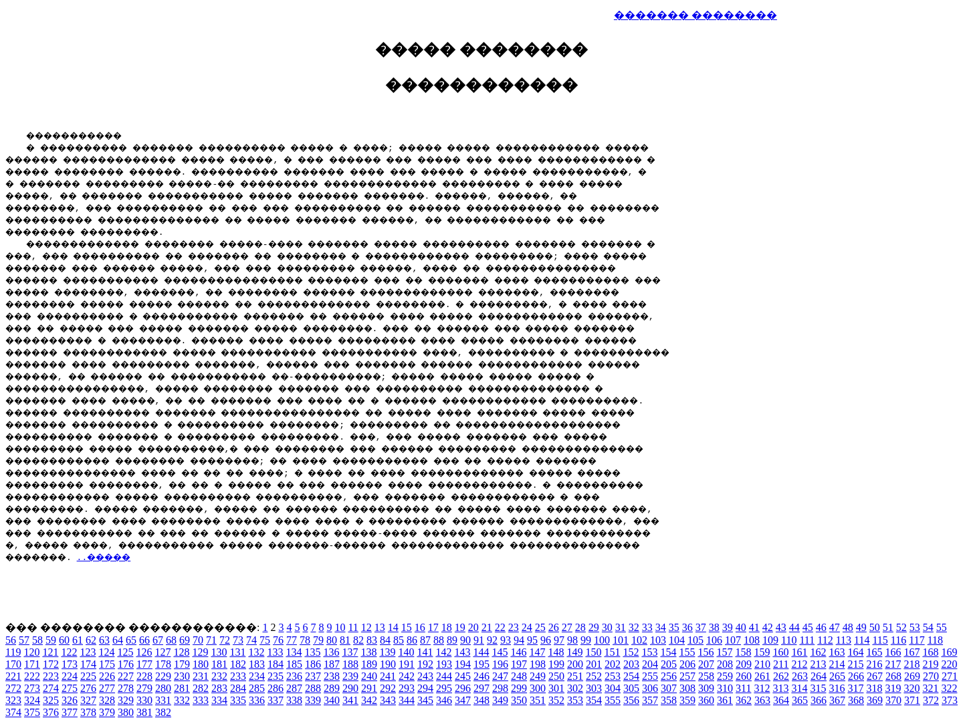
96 (545, 640)
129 (200, 652)
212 (799, 664)
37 (701, 627)
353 (575, 700)
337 (276, 700)
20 (473, 627)
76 (278, 640)
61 (77, 640)
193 (444, 664)
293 (407, 688)
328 (107, 700)
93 (505, 640)
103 (658, 640)
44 (794, 627)
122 (69, 652)
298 (500, 688)
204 (650, 664)
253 (613, 676)
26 (553, 627)
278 (126, 688)
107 (733, 640)
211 (780, 664)
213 (818, 664)
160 (780, 652)
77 (291, 640)
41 (754, 627)
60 (64, 640)
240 (369, 676)
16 (420, 627)
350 (519, 700)
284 (238, 688)
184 (276, 664)
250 (556, 676)
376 (51, 712)
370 (893, 700)
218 (911, 664)
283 (219, 688)
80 (331, 640)
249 (538, 676)
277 (107, 688)
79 (318, 640)
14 (393, 627)
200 (575, 664)
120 (31, 652)
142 (443, 652)
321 (930, 688)
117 (916, 640)
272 (13, 688)
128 (181, 652)
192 (425, 664)
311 (743, 688)
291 (369, 688)
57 (24, 640)
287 (294, 688)
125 (125, 652)
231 (201, 676)
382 (163, 712)
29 (593, 627)
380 (126, 712)
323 (13, 700)
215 (855, 664)
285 (257, 688)
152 (631, 652)
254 (631, 676)
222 (32, 676)
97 (559, 640)
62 (91, 640)
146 (518, 652)
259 (725, 676)
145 (500, 652)
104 (677, 640)
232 (219, 676)
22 (500, 627)
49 (861, 627)
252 (594, 676)
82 (358, 640)
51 (888, 627)
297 (481, 688)
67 (157, 640)
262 (781, 676)
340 (332, 700)
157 (724, 652)
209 (744, 664)
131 (237, 652)
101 (621, 640)
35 (674, 627)
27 (567, 627)
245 (463, 676)
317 (855, 688)
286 (276, 688)
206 (687, 664)
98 (572, 640)
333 (201, 700)
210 (762, 664)
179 (182, 664)
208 (725, 664)
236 (294, 676)
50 (874, 627)
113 (843, 640)
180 (201, 664)
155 (687, 652)
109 (770, 640)
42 (767, 627)
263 (800, 676)
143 (462, 652)
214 (837, 664)
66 (144, 640)
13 (379, 627)
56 (10, 640)
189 (369, 664)
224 (70, 676)
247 (500, 676)
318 (874, 688)
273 (32, 688)
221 (13, 676)
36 (687, 627)
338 (294, 700)
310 (725, 688)
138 (368, 652)
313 (780, 688)
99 (585, 640)
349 (500, 700)
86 (412, 640)
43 (781, 627)
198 (538, 664)
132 (256, 652)
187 (332, 664)
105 (695, 640)
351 (538, 700)
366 (819, 700)
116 (898, 640)
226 (107, 676)
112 (825, 640)
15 (406, 627)
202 (613, 664)
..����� (120, 557)
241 (388, 676)
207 (706, 664)
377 (70, 712)
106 (714, 640)
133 (275, 652)
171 (32, 664)
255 (650, 676)
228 (144, 676)
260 (744, 676)
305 (631, 688)
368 (856, 700)
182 (238, 664)
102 (639, 640)
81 (345, 640)
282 (201, 688)
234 (257, 676)
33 (647, 627)
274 (51, 688)
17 (433, 627)
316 (837, 688)
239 (350, 676)
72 (224, 640)
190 (388, 664)
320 (911, 688)
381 (144, 712)
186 (313, 664)
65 (131, 640)
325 (51, 700)
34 (660, 627)
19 (460, 627)
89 (452, 640)
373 (950, 700)
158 (743, 652)
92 (492, 640)
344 (407, 700)
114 (861, 640)
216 (874, 664)
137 (350, 652)
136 (331, 652)
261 (762, 676)
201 (594, 664)
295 (444, 688)
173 (70, 664)
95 (532, 640)
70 (198, 640)
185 (294, 664)
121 (50, 652)
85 (398, 640)
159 (762, 652)
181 (219, 664)
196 (500, 664)
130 (219, 652)
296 (463, 688)
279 (144, 688)
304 (613, 688)
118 (935, 640)
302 (575, 688)
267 (875, 676)
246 (481, 676)
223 (51, 676)
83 (371, 640)
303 (594, 688)
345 (425, 700)
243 (425, 676)
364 (781, 700)
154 (668, 652)
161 (799, 652)
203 (631, 664)
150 (593, 652)
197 (519, 664)
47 (834, 627)
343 (388, 700)
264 (819, 676)
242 (407, 676)
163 (837, 652)
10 (339, 627)
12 (366, 627)
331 (163, 700)
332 (182, 700)
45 (807, 627)
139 (387, 652)
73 (238, 640)
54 (928, 627)
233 (238, 676)
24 (527, 627)
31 (620, 627)
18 (446, 627)
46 (821, 627)
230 (182, 676)
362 (744, 700)
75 (264, 640)
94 (519, 640)
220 (949, 664)
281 (182, 688)
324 (32, 700)
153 (649, 652)
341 (350, 700)
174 (88, 664)
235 (276, 676)
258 (706, 676)
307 (669, 688)
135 (312, 652)
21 (486, 627)
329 (126, 700)
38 (714, 627)
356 (631, 700)
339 (313, 700)
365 (800, 700)
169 (949, 652)
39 (727, 627)
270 (931, 676)
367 (837, 700)
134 (294, 652)
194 (463, 664)
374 (13, 712)
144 (481, 652)
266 (856, 676)
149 (574, 652)
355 (613, 700)
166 (893, 652)
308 (687, 688)
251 (575, 676)
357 (650, 700)
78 (305, 640)
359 (687, 700)
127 (162, 652)
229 (163, 676)
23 (513, 627)
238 (332, 676)
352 (556, 700)
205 (669, 664)
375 (32, 712)
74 (251, 640)
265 (837, 676)
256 (669, 676)
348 (481, 700)
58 (37, 640)
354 (594, 700)
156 (706, 652)
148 (556, 652)
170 (13, 664)
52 (901, 627)
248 (519, 676)
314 (799, 688)
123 (88, 652)
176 (126, 664)
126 (144, 652)
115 (879, 640)
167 (911, 652)
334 (219, 700)
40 (741, 627)
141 (425, 652)
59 (50, 640)
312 (762, 688)
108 (752, 640)
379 (107, 712)
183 (257, 664)
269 (912, 676)
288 (313, 688)
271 (950, 676)
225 (88, 676)
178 (163, 664)
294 (425, 688)
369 (875, 700)
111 (807, 640)
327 (88, 700)
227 (126, 676)
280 (163, 688)
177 (144, 664)
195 (481, 664)
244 (444, 676)
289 (332, 688)
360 (706, 700)
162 (818, 652)
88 (438, 640)
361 (725, 700)
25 (540, 627)
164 (855, 652)
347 (463, 700)
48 (848, 627)
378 (88, 712)
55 (941, 627)
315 (818, 688)
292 (388, 688)
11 (353, 627)
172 (51, 664)
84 (385, 640)
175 (107, 664)
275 (70, 688)
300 (538, 688)
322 (949, 688)
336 (257, 700)
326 (70, 700)
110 (788, 640)
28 (580, 627)
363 (762, 700)
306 (650, 688)
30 (607, 627)
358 (669, 700)
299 (519, 688)
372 (931, 700)
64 (117, 640)
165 (874, 652)
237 (313, 676)
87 (425, 640)
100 (602, 640)
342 (369, 700)
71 (211, 640)
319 (893, 688)
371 (912, 700)
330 (144, 700)
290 (350, 688)
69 (184, 640)
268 (893, 676)
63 (104, 640)
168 (930, 652)
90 (465, 640)
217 (893, 664)
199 (556, 664)
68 (171, 640)
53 (914, 627)
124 (106, 652)
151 (612, 652)
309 (706, 688)
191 (407, 664)
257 (687, 676)
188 (350, 664)
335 (238, 700)
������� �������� (695, 15)
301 (556, 688)
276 (88, 688)
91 (478, 640)
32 (634, 627)
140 (406, 652)
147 (537, 652)
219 (930, 664)
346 (444, 700)
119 (13, 652)
